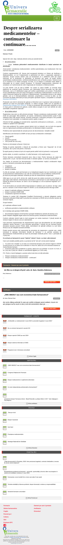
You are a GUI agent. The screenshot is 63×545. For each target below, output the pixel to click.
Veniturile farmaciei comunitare (16, 491)
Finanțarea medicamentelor (15, 434)
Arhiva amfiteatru (32, 403)
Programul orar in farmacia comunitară (19, 350)
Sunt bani (10, 427)
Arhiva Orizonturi (32, 448)
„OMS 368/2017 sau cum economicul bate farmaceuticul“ (24, 365)
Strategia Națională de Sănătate (17, 441)
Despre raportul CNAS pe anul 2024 (18, 335)
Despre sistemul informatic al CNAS (18, 342)
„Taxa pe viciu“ (12, 412)
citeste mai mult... (51, 282)
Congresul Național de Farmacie (17, 372)
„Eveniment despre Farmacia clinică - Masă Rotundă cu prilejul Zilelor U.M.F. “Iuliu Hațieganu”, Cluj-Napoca (31, 399)
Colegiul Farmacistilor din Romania (17, 537)
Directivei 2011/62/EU (10, 99)
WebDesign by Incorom (16, 543)
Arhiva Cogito (32, 356)
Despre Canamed (13, 419)
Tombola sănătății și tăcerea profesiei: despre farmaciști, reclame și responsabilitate (32, 484)
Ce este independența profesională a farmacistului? (22, 387)
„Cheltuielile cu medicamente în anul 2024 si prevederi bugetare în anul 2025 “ (30, 321)
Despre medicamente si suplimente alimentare (21, 380)
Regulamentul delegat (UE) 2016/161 (14, 105)
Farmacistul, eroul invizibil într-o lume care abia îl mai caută (25, 477)
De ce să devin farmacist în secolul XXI (19, 328)
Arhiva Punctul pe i (33, 498)
